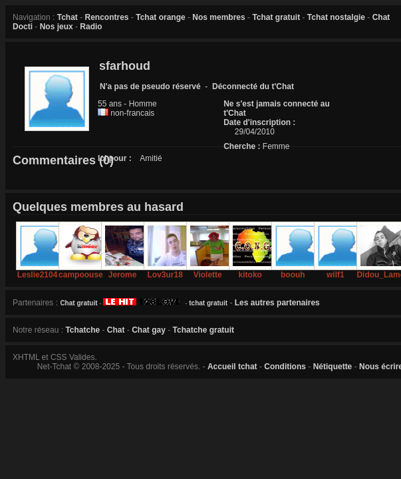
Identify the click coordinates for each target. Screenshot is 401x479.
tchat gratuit (208, 303)
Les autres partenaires (277, 302)
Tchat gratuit (276, 17)
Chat (116, 330)
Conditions (285, 366)
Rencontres (107, 17)
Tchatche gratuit (203, 330)
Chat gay (149, 330)
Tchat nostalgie (336, 17)
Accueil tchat (232, 366)
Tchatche (82, 330)
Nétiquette (332, 366)
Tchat (67, 17)
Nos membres (218, 17)
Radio (91, 26)
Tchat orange (160, 17)
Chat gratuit (78, 303)
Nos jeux (56, 26)
